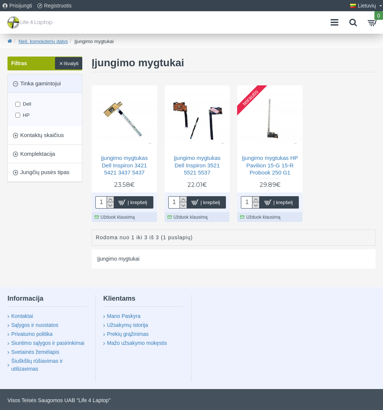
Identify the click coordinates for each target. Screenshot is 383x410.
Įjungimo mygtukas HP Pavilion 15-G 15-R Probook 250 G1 (270, 165)
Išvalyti (71, 63)
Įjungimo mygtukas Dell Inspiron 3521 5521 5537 (197, 165)
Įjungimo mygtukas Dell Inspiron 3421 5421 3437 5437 (124, 165)
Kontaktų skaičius (42, 135)
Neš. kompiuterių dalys (43, 41)
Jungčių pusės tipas (45, 172)
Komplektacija (37, 154)
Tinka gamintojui (40, 83)
